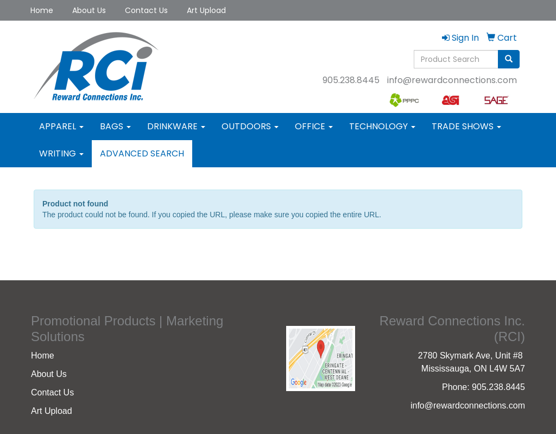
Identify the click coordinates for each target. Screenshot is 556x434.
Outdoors (250, 126)
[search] (509, 59)
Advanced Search (142, 153)
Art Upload (206, 10)
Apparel (61, 126)
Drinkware (176, 126)
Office (314, 126)
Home (41, 10)
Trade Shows (466, 126)
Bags (115, 126)
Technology (382, 126)
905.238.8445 (351, 80)
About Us (89, 10)
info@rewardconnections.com (452, 80)
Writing (61, 153)
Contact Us (146, 10)
